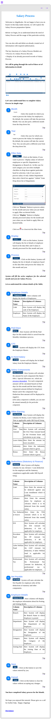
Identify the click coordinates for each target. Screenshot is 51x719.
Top (43, 127)
